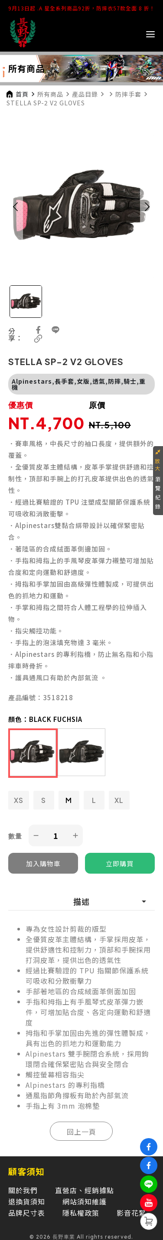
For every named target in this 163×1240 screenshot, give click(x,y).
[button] (15, 206)
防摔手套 (128, 94)
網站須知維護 (84, 1201)
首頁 (22, 94)
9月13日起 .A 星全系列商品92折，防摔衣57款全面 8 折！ (81, 8)
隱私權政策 (80, 1212)
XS (18, 800)
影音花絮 (131, 1212)
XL (119, 800)
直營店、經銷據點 (84, 1190)
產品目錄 (85, 94)
